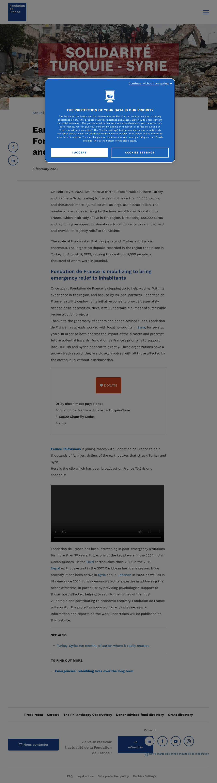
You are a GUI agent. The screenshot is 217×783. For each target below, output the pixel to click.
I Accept (79, 152)
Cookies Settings (140, 152)
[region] (110, 120)
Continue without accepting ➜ (150, 83)
